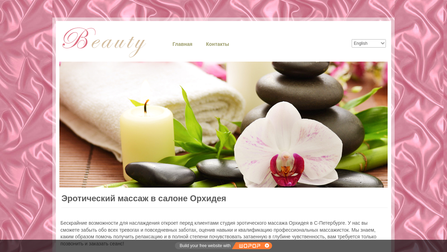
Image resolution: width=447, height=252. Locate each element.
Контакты (217, 44)
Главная (182, 44)
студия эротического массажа (253, 223)
